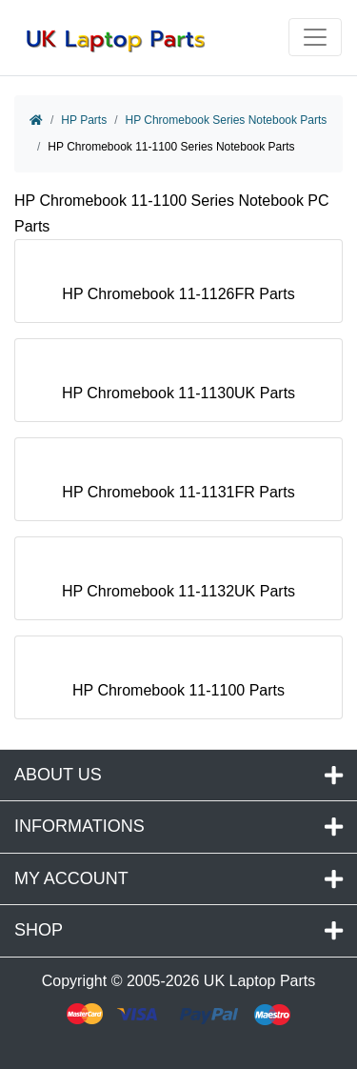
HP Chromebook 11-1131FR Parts (178, 483)
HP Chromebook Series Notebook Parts (226, 120)
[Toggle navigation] (315, 37)
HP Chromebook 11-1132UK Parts (178, 582)
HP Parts (84, 120)
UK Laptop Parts (259, 981)
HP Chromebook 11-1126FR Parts (178, 285)
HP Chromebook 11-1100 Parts (178, 681)
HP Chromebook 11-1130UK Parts (178, 384)
